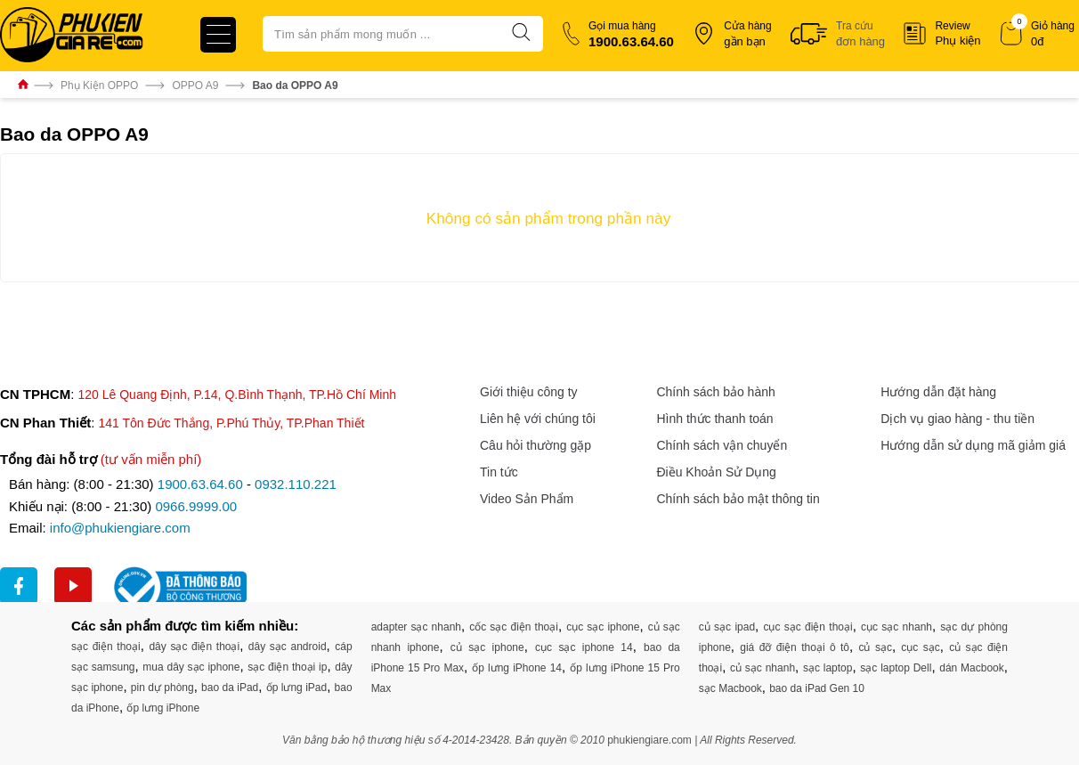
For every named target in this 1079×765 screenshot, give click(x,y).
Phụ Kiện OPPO (99, 85)
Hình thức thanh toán (714, 418)
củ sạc (874, 647)
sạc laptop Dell (895, 668)
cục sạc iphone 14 (584, 647)
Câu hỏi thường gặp (535, 445)
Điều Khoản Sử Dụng (715, 472)
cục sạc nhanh (896, 627)
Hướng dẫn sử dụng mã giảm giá (973, 445)
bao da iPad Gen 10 (816, 688)
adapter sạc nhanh (416, 627)
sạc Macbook (730, 688)
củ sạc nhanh (762, 668)
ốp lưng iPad (297, 687)
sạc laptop (828, 668)
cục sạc (920, 647)
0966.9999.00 (196, 506)
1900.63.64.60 (200, 484)
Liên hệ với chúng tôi (538, 418)
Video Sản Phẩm (526, 499)
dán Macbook (971, 668)
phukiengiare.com (649, 740)
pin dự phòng (162, 687)
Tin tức (499, 472)
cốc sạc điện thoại (513, 627)
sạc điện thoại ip (287, 667)
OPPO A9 (195, 85)
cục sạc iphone (602, 627)
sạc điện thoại (106, 646)
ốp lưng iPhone (162, 708)
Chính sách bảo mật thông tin (737, 499)
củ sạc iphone (487, 647)
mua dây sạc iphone (190, 667)
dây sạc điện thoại (194, 646)
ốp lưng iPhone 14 (517, 668)
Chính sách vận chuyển (721, 445)
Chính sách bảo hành (715, 392)
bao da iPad (229, 687)
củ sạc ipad (727, 627)
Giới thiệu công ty (529, 392)
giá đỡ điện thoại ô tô (794, 647)
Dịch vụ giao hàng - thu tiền (957, 418)
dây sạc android (287, 646)
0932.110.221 (296, 484)
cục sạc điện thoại (807, 627)
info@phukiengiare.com (120, 527)
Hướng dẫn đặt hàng (938, 392)
